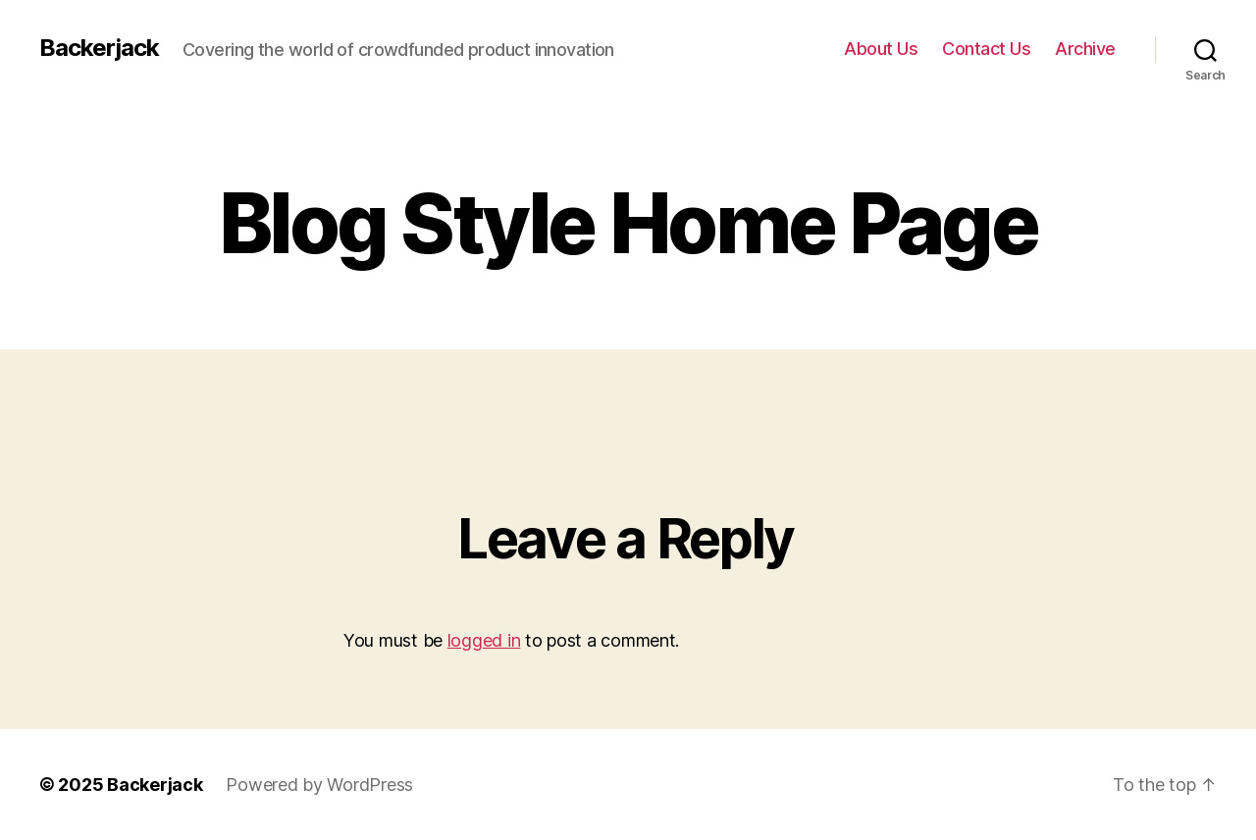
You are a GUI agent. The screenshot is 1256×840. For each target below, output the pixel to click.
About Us (880, 48)
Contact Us (986, 48)
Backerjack (99, 48)
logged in (484, 640)
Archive (1085, 48)
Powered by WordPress (319, 784)
